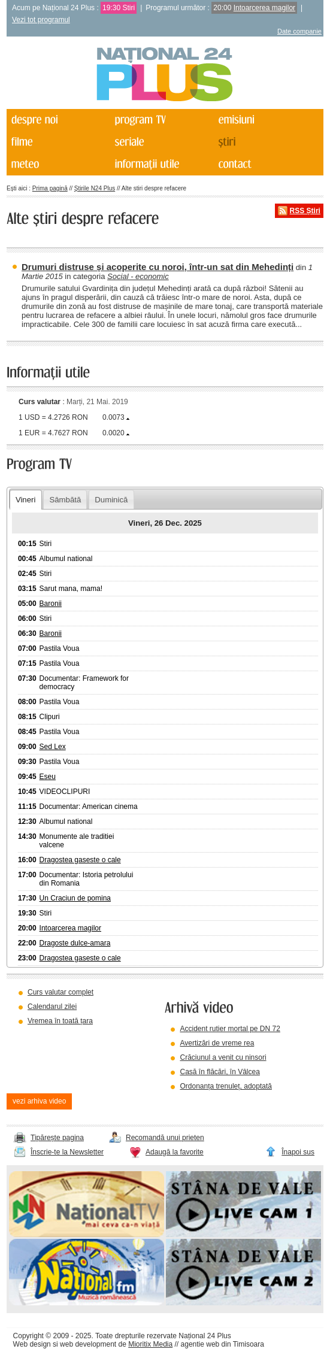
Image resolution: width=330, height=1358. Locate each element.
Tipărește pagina (57, 1137)
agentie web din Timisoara (222, 1344)
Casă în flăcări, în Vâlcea (219, 1072)
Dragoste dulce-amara (75, 943)
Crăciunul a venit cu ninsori (223, 1057)
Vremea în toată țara (60, 1021)
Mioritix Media (150, 1344)
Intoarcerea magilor (264, 8)
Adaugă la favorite (175, 1152)
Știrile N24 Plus (94, 188)
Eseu (48, 776)
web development (88, 1344)
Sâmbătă (65, 499)
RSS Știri (305, 211)
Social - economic (138, 276)
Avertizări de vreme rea (217, 1043)
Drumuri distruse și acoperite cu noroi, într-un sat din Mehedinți (157, 267)
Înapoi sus (297, 1152)
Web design (32, 1344)
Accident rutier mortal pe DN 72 (230, 1028)
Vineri (25, 499)
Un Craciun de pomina (75, 898)
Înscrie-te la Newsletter (67, 1152)
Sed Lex (53, 746)
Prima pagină (50, 188)
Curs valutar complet (60, 992)
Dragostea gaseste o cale (80, 860)
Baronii (51, 603)
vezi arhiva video (39, 1101)
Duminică (111, 499)
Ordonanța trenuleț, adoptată (225, 1086)
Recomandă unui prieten (165, 1137)
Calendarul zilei (52, 1006)
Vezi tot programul (41, 20)
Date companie (299, 31)
